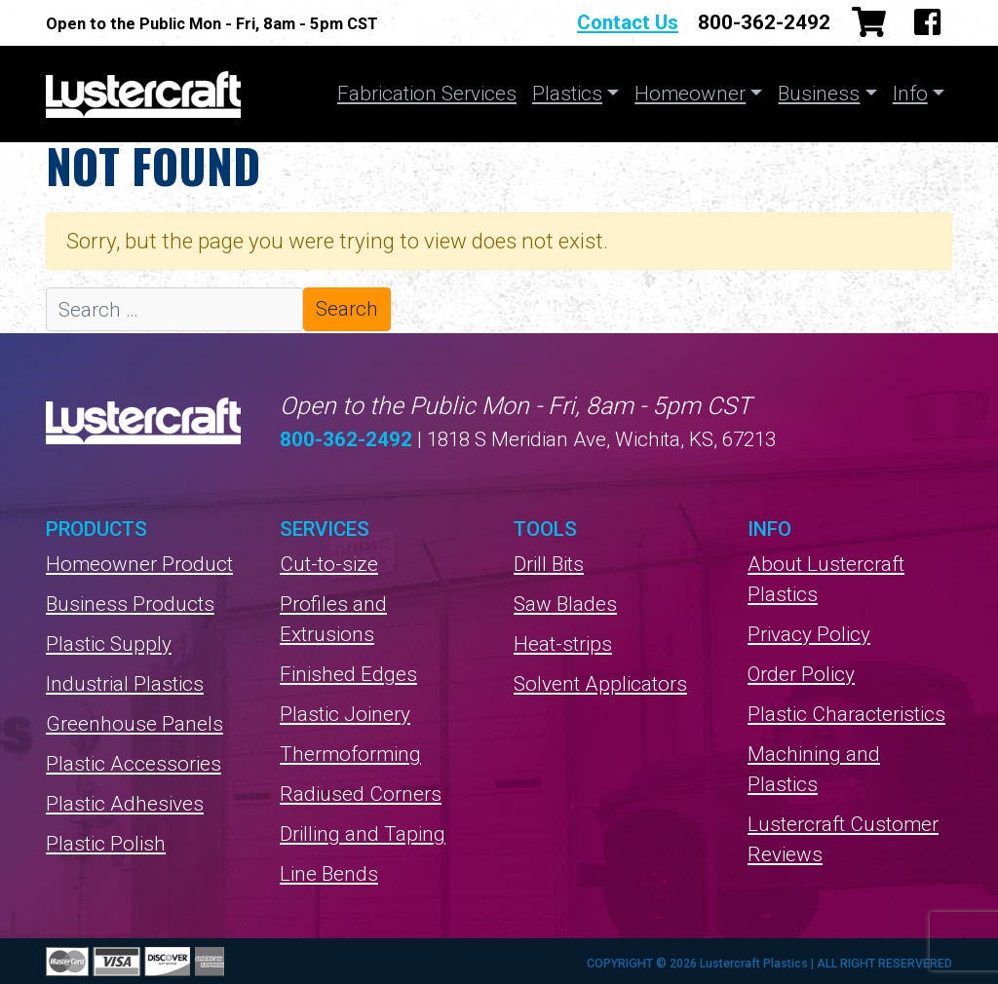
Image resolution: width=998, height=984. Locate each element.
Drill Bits (549, 564)
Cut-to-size (329, 564)
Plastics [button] (567, 93)
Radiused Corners (360, 794)
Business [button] (819, 93)
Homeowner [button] (690, 93)
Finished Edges (348, 674)
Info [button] (910, 93)
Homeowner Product (139, 564)
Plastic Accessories (133, 764)
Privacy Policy (809, 634)
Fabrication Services (427, 93)
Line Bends (329, 874)
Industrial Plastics (125, 684)
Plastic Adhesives (125, 803)
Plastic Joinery (345, 714)
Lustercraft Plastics (143, 94)
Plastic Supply (109, 644)
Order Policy (801, 674)
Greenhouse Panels (134, 724)
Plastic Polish (106, 843)
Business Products (130, 604)
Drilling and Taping (362, 834)
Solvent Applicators (600, 684)
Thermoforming (350, 754)
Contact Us (627, 22)
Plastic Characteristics (846, 714)
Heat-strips (563, 644)
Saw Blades (565, 604)
